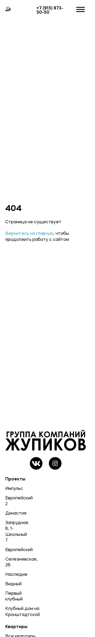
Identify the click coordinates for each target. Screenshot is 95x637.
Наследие (13, 574)
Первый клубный (13, 596)
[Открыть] (80, 9)
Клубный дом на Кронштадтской (13, 611)
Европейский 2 (13, 500)
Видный (13, 583)
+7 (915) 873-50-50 (49, 10)
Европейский (13, 549)
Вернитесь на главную (29, 233)
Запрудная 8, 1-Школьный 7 (13, 531)
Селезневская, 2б (13, 561)
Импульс (13, 488)
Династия (13, 513)
